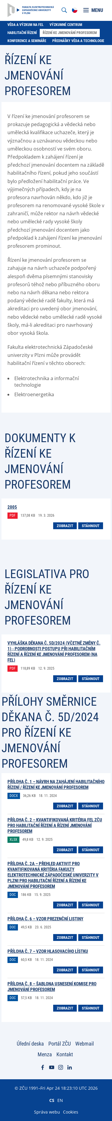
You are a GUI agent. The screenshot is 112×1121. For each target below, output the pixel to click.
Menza (45, 1054)
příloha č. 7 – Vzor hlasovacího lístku (47, 951)
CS (51, 1100)
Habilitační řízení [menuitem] (22, 33)
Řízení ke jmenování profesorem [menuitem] (70, 33)
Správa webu (47, 1112)
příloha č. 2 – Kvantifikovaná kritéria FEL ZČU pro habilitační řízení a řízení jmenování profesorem (54, 825)
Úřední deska (30, 1044)
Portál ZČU (59, 1044)
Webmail (84, 1044)
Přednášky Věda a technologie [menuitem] (78, 41)
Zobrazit (65, 526)
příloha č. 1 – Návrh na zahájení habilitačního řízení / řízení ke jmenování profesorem (56, 784)
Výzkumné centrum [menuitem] (66, 25)
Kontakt (64, 1054)
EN (60, 1100)
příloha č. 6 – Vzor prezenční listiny (45, 919)
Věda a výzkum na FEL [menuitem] (25, 25)
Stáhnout (90, 526)
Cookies (70, 1112)
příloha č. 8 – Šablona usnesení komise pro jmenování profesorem (51, 986)
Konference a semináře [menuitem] (26, 41)
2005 (12, 507)
